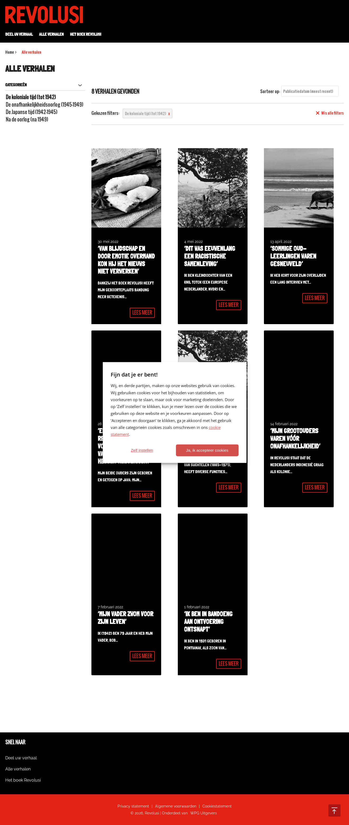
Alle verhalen (51, 34)
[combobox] (309, 91)
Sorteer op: (270, 91)
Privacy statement (133, 806)
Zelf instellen (142, 450)
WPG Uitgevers (203, 813)
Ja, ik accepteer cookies (207, 450)
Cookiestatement (217, 806)
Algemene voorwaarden (175, 806)
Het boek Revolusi (85, 34)
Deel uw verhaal (19, 34)
